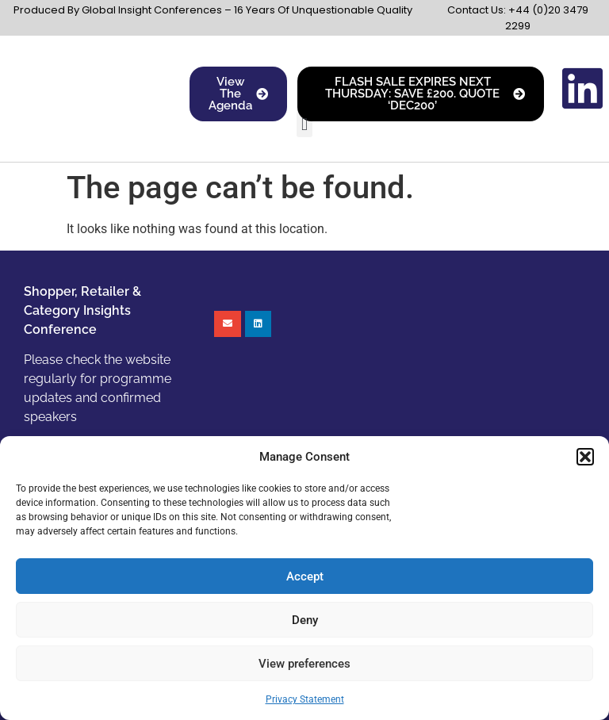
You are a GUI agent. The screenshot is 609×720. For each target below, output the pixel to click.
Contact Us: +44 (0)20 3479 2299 (517, 17)
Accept (305, 576)
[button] (585, 457)
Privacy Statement (305, 699)
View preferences (304, 664)
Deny (305, 620)
